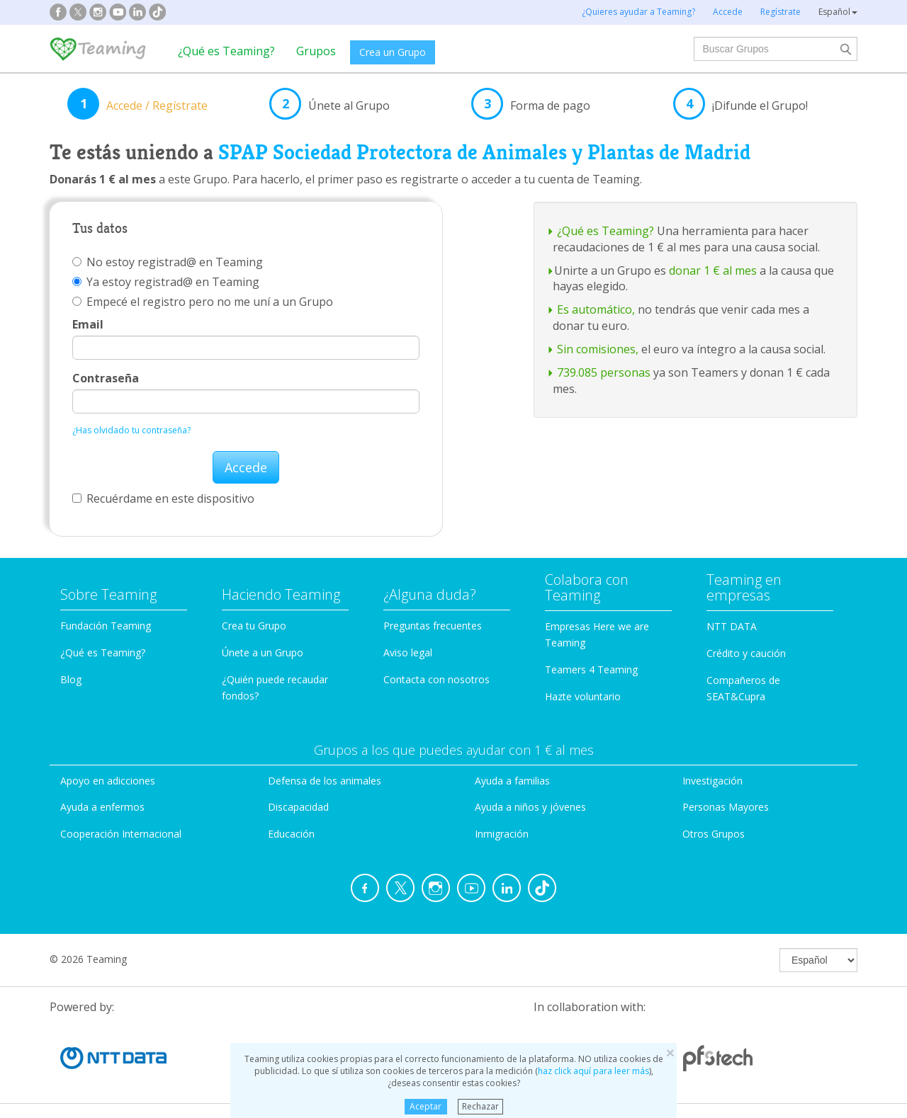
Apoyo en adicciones (107, 780)
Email (87, 324)
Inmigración (502, 833)
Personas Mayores (725, 807)
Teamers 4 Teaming (591, 669)
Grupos (316, 51)
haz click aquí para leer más (593, 1071)
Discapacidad (298, 807)
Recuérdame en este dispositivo (163, 498)
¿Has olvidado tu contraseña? (131, 430)
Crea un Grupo (392, 52)
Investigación (712, 780)
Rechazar (480, 1106)
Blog (70, 679)
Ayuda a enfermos (102, 807)
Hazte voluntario (583, 696)
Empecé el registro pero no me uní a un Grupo (202, 301)
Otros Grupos (713, 833)
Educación (291, 833)
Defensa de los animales (324, 780)
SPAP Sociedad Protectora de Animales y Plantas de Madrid (484, 152)
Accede (246, 467)
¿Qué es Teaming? (226, 51)
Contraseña (105, 378)
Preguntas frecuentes (432, 625)
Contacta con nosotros (436, 679)
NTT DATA (731, 626)
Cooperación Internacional (120, 833)
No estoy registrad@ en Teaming (167, 262)
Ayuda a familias (512, 780)
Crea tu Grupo (254, 625)
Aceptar (425, 1106)
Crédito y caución (746, 653)
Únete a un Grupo (262, 652)
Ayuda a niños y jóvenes (530, 807)
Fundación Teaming (105, 625)
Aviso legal (407, 652)
